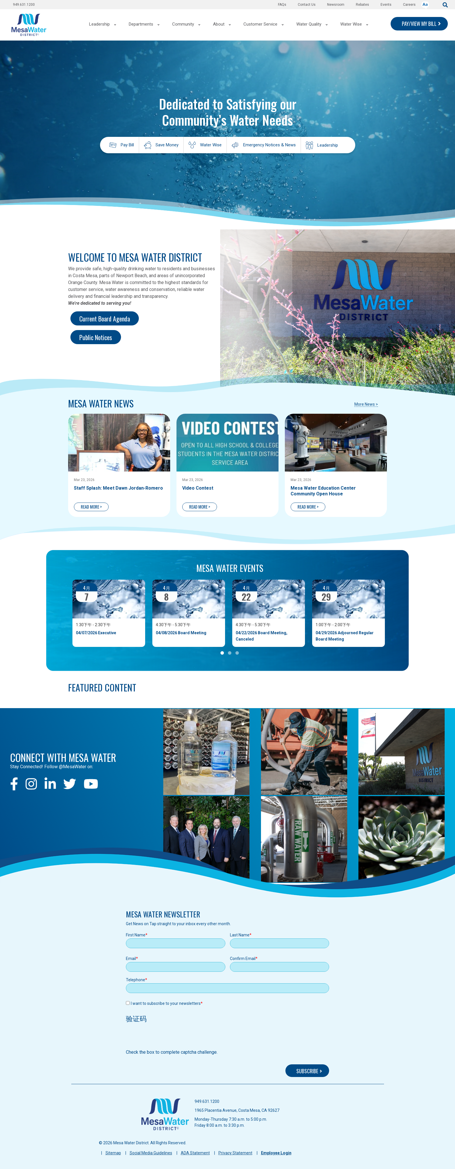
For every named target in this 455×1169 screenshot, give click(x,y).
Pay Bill (127, 144)
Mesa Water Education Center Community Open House (323, 491)
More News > (366, 404)
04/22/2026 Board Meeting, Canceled (261, 636)
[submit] (445, 4)
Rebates (362, 5)
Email (131, 958)
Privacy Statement (235, 1153)
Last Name (239, 935)
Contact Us (307, 5)
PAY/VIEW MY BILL (419, 23)
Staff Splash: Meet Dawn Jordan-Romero (118, 488)
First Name (135, 935)
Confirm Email (243, 958)
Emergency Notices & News (269, 144)
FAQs (282, 5)
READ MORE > (91, 506)
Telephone (135, 980)
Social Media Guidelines (151, 1153)
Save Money (166, 144)
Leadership (327, 145)
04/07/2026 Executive (96, 633)
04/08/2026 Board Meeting (181, 633)
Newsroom (335, 5)
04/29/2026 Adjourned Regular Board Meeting (345, 636)
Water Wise (211, 144)
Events (386, 5)
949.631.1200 (24, 5)
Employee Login (276, 1153)
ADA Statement (195, 1153)
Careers (409, 5)
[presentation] (169, 1037)
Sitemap (113, 1153)
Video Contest (197, 488)
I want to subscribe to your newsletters (166, 1003)
